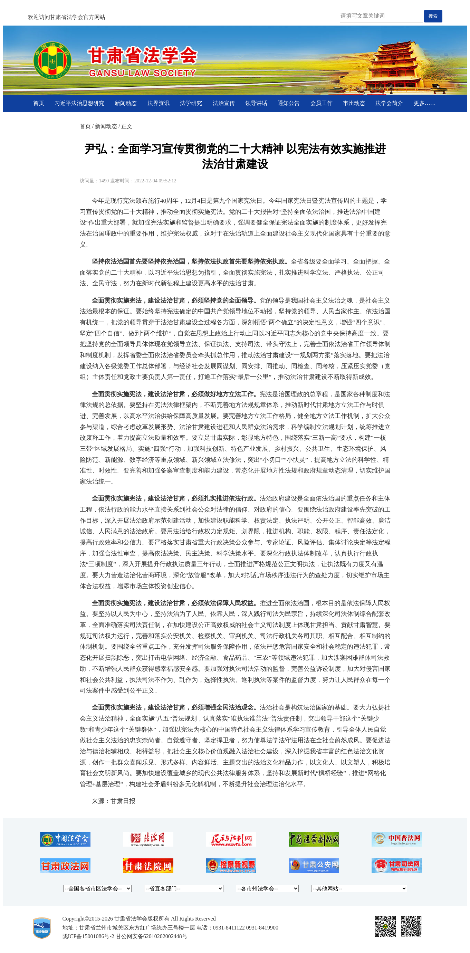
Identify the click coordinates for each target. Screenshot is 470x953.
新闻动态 (126, 103)
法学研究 (191, 103)
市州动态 (354, 103)
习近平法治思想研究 (79, 103)
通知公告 (289, 103)
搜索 (433, 16)
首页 (38, 103)
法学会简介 (389, 103)
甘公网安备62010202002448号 (152, 936)
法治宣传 (224, 103)
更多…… (425, 103)
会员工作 (321, 103)
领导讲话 (256, 103)
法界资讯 (158, 103)
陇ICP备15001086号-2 (88, 936)
